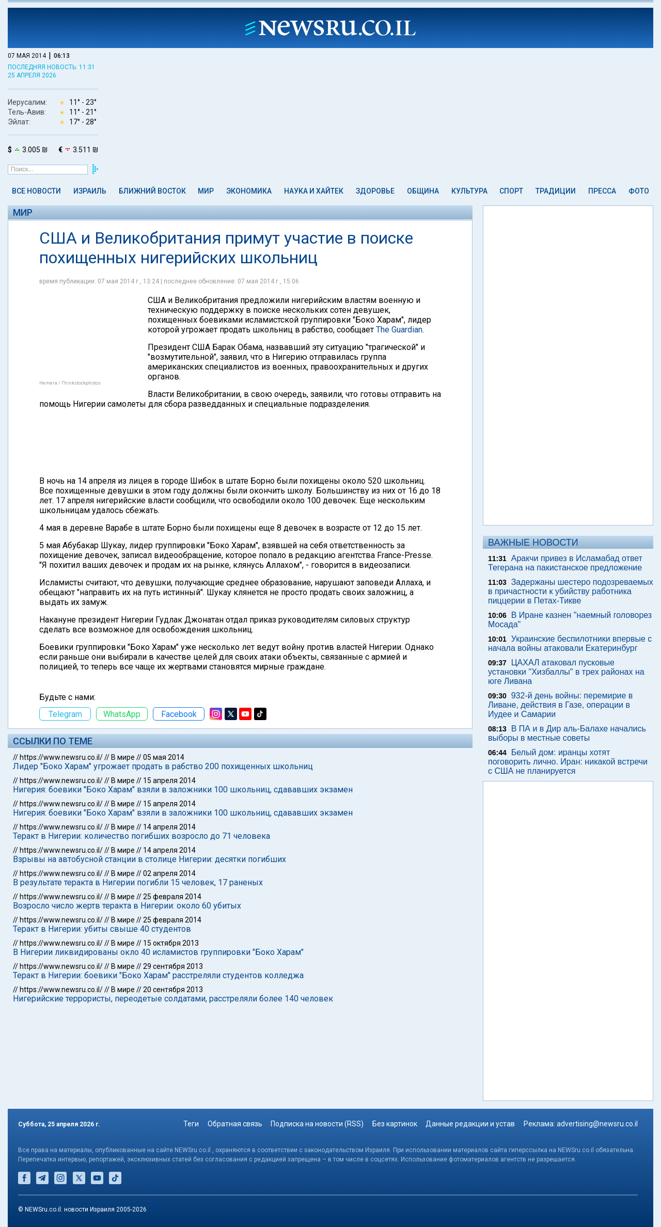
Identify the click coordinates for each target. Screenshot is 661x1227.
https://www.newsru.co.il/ (61, 757)
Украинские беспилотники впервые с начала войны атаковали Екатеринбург (570, 643)
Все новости (36, 191)
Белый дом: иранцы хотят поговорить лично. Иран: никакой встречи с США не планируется (568, 761)
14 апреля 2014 (169, 827)
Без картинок (394, 1124)
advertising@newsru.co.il (597, 1124)
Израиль (89, 191)
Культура (469, 191)
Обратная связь (235, 1124)
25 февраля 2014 (172, 897)
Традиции (556, 191)
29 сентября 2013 (173, 966)
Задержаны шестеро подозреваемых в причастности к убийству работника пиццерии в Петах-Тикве (570, 591)
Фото (638, 191)
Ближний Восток (152, 191)
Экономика (249, 191)
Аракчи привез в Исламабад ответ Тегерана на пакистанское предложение (565, 563)
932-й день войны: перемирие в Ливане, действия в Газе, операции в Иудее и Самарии (560, 705)
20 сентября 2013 (173, 989)
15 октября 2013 (171, 943)
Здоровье (375, 191)
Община (423, 191)
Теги (191, 1124)
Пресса (602, 191)
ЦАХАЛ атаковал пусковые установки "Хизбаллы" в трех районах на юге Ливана (566, 672)
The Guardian (399, 329)
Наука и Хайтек (313, 191)
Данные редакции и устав (470, 1124)
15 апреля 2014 (169, 780)
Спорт (511, 191)
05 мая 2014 (163, 757)
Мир (206, 191)
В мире (123, 757)
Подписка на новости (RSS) (317, 1124)
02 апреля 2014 (169, 873)
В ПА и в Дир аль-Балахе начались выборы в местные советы (567, 733)
